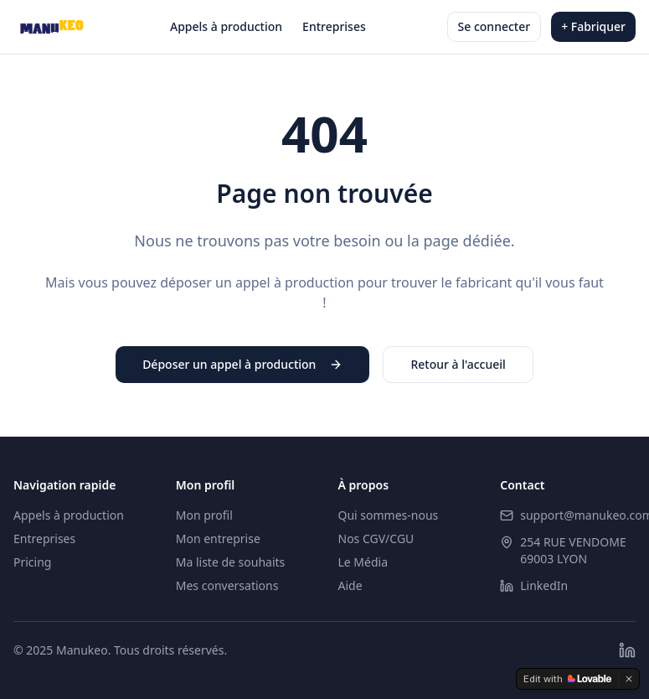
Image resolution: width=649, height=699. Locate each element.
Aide (350, 585)
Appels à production (226, 26)
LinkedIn (544, 585)
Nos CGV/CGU (376, 538)
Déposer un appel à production (242, 364)
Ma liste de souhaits (231, 562)
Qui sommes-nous (388, 515)
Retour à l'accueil (457, 364)
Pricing (32, 562)
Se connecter (494, 26)
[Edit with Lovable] (567, 679)
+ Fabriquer (593, 26)
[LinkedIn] (627, 650)
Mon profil (204, 515)
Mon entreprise (218, 538)
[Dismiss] (629, 679)
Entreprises (334, 26)
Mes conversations (227, 585)
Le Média (363, 562)
